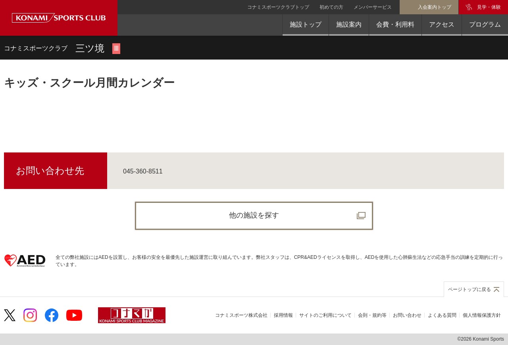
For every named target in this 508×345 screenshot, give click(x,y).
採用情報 (283, 315)
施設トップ (305, 24)
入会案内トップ (434, 7)
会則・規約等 (372, 315)
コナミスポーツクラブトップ (278, 7)
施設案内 (349, 24)
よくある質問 (442, 315)
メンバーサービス (373, 7)
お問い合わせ (407, 315)
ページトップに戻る (469, 289)
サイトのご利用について (325, 315)
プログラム (485, 24)
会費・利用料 (395, 24)
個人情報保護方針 (482, 315)
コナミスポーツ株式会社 (241, 315)
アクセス (441, 24)
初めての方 (331, 7)
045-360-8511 (143, 171)
